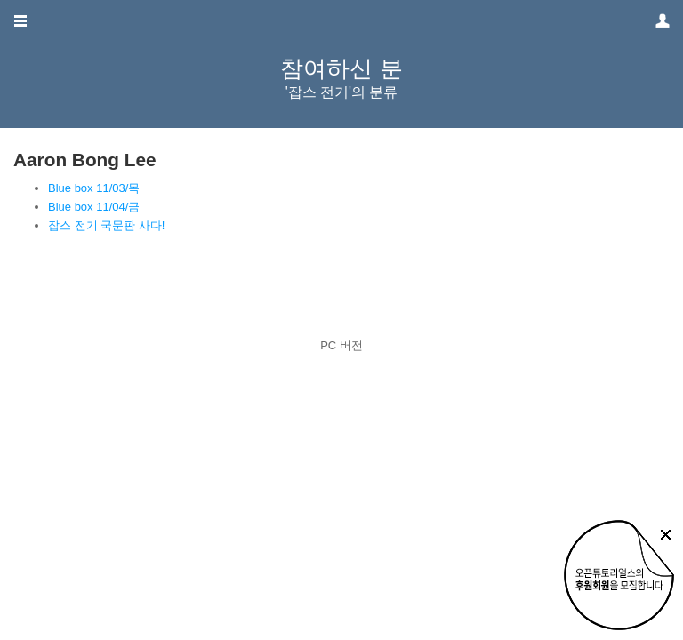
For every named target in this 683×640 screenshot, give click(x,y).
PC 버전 (341, 345)
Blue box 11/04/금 (94, 206)
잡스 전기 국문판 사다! (106, 225)
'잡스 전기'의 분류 (341, 92)
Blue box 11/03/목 (94, 188)
